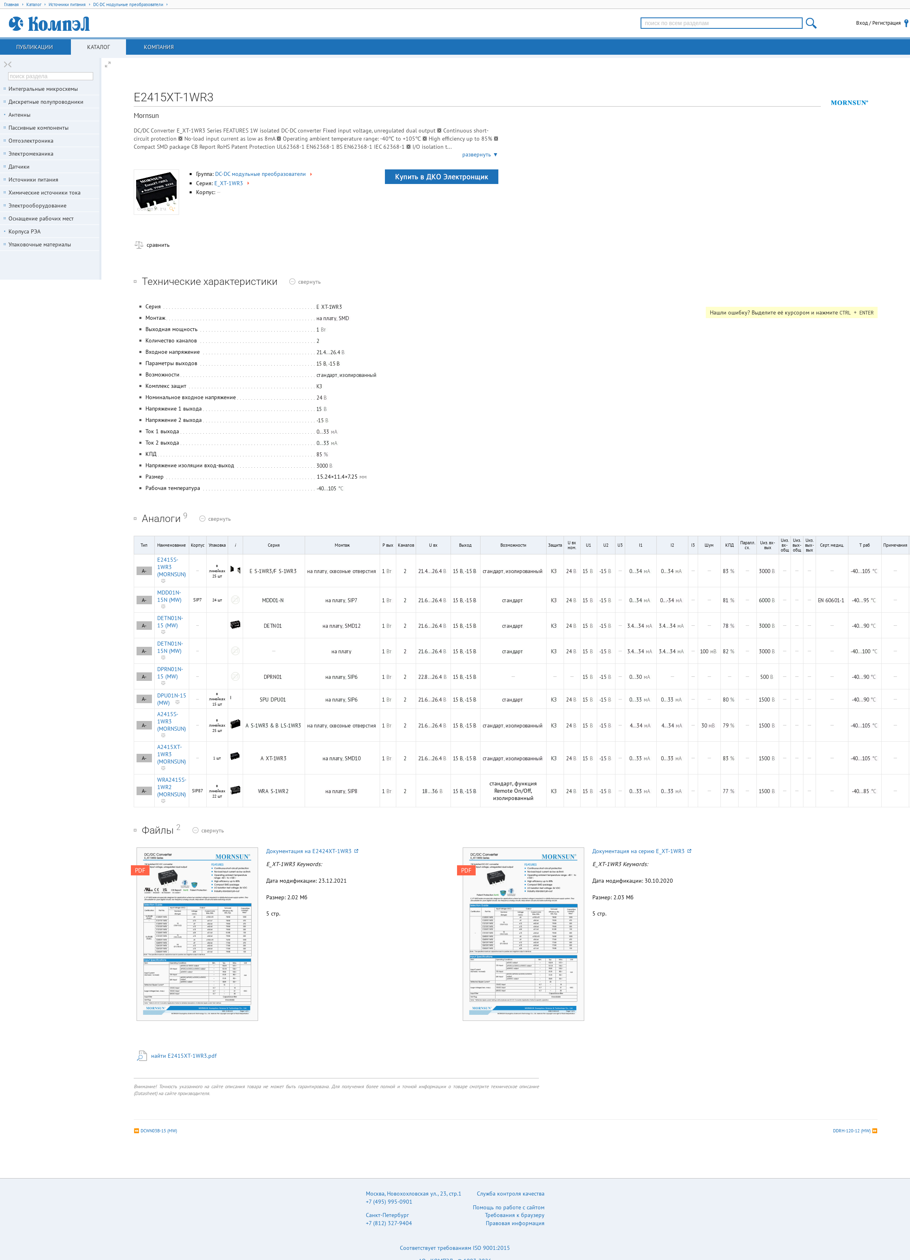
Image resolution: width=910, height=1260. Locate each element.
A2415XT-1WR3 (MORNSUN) (171, 754)
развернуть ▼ (480, 154)
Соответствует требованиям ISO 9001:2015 (455, 1247)
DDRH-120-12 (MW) (852, 1131)
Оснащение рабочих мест (41, 218)
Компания (159, 47)
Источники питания (33, 179)
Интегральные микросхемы (43, 88)
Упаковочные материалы (40, 244)
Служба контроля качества (511, 1193)
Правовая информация (515, 1223)
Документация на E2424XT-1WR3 (312, 851)
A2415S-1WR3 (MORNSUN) (171, 721)
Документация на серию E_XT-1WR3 (641, 851)
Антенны (19, 114)
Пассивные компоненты (38, 127)
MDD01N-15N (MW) (169, 596)
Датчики (19, 166)
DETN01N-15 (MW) (170, 621)
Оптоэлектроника (31, 140)
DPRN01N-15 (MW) (170, 672)
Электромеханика (31, 153)
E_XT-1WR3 (232, 183)
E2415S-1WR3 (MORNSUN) (171, 567)
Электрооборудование (37, 205)
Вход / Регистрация (878, 22)
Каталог (98, 47)
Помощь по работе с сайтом (509, 1207)
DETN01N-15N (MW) (170, 647)
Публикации (34, 47)
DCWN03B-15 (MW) (159, 1131)
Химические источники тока (45, 192)
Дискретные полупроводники (46, 101)
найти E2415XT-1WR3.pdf (183, 1055)
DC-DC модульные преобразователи (264, 174)
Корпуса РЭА (25, 231)
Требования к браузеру (515, 1215)
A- (144, 570)
